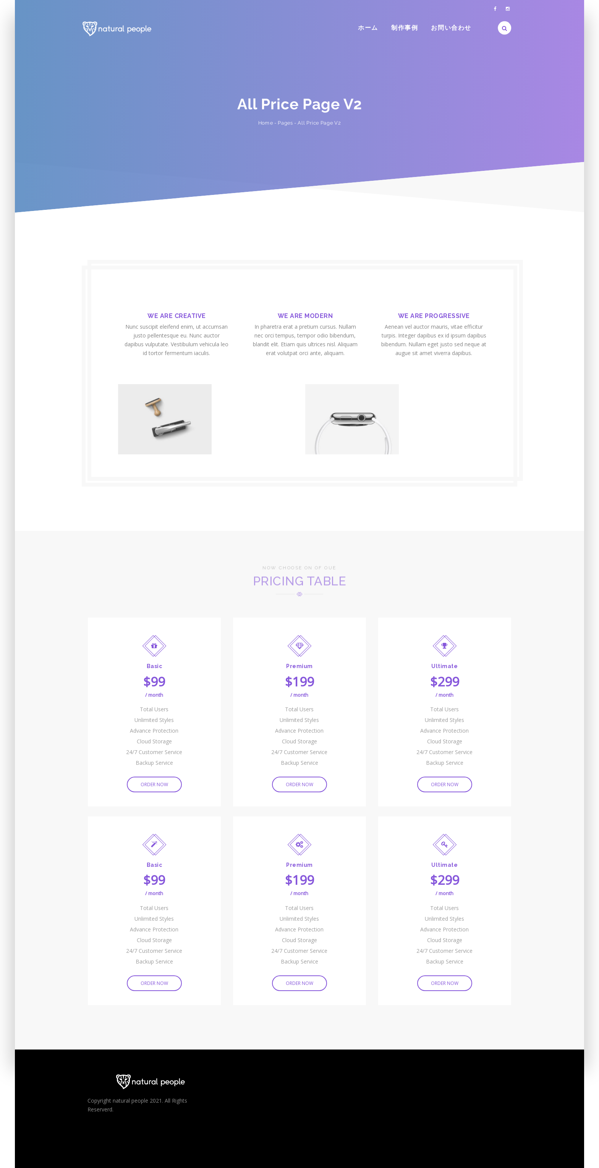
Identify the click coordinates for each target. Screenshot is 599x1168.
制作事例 (404, 27)
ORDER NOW (154, 785)
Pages (285, 123)
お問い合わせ (451, 27)
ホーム (368, 27)
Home (265, 123)
